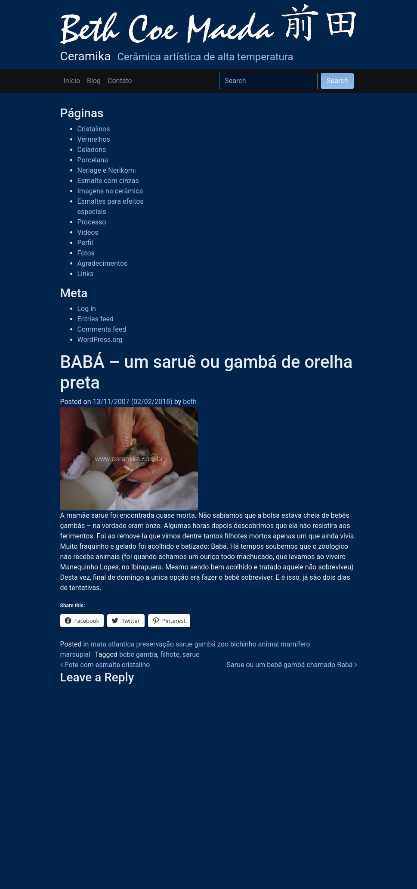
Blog (94, 81)
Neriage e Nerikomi (106, 170)
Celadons (91, 150)
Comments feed (102, 329)
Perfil (85, 243)
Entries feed (95, 319)
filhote (169, 654)
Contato (120, 81)
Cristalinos (93, 129)
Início (72, 81)
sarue (191, 654)
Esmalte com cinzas (108, 181)
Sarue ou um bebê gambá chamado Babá (292, 665)
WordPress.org (100, 340)
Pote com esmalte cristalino (105, 665)
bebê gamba (138, 654)
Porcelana (92, 160)
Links (85, 274)
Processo (91, 222)
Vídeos (88, 232)
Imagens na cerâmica (110, 191)
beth (188, 402)
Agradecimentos (102, 263)
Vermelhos (93, 139)
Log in (86, 309)
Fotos (86, 253)
